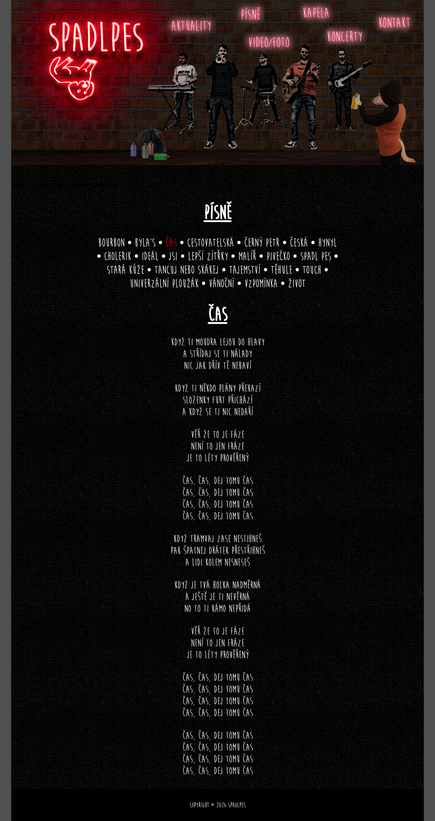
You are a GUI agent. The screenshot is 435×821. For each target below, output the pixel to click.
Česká (299, 242)
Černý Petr (261, 242)
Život (296, 283)
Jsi (173, 256)
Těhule (281, 269)
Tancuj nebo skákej (186, 269)
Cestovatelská (210, 242)
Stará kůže (125, 269)
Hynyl (327, 242)
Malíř (247, 256)
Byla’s (145, 242)
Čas (171, 242)
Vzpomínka (261, 283)
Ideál (149, 256)
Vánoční (221, 283)
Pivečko (278, 256)
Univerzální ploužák (164, 283)
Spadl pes (315, 256)
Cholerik (117, 256)
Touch (311, 269)
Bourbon (111, 242)
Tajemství (244, 269)
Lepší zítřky (208, 256)
